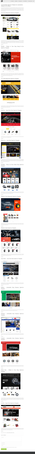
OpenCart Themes (12, 432)
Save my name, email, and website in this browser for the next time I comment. (9, 447)
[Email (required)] (11, 444)
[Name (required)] (11, 442)
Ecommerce (8, 432)
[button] (33, 1)
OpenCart (10, 432)
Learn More (2, 44)
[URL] (11, 445)
